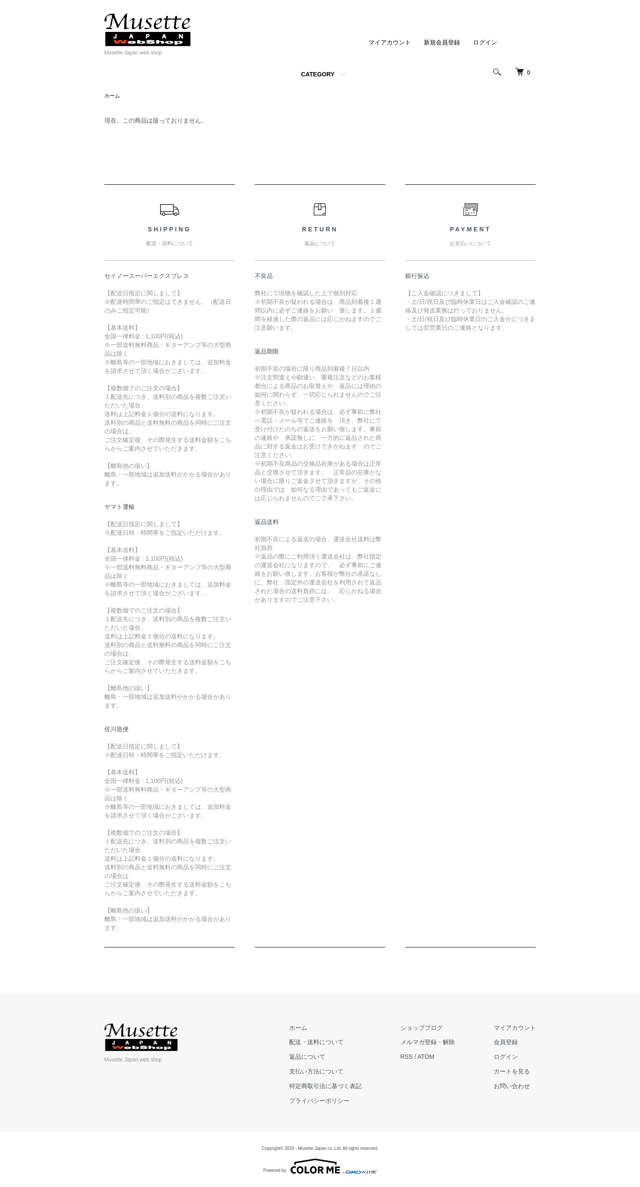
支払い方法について (316, 1071)
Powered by (320, 1166)
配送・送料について (316, 1042)
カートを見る (512, 1071)
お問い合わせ (512, 1086)
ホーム (112, 96)
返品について (307, 1056)
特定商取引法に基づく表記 (325, 1086)
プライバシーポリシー (319, 1100)
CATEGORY (318, 74)
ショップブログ (421, 1027)
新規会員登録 (442, 42)
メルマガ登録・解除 (427, 1042)
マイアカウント (390, 42)
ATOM (425, 1056)
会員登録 (506, 1042)
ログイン (485, 42)
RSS (406, 1056)
